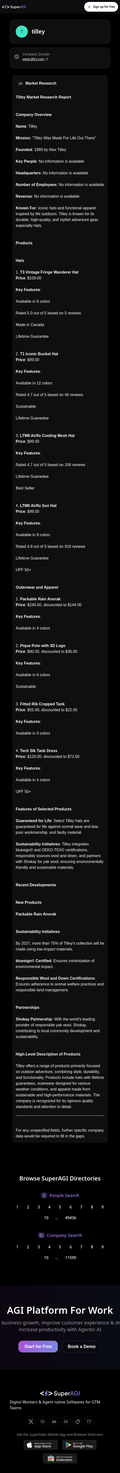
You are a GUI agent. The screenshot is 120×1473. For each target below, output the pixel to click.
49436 (70, 1217)
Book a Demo (82, 1346)
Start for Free (38, 1346)
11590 (70, 1257)
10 (46, 1217)
